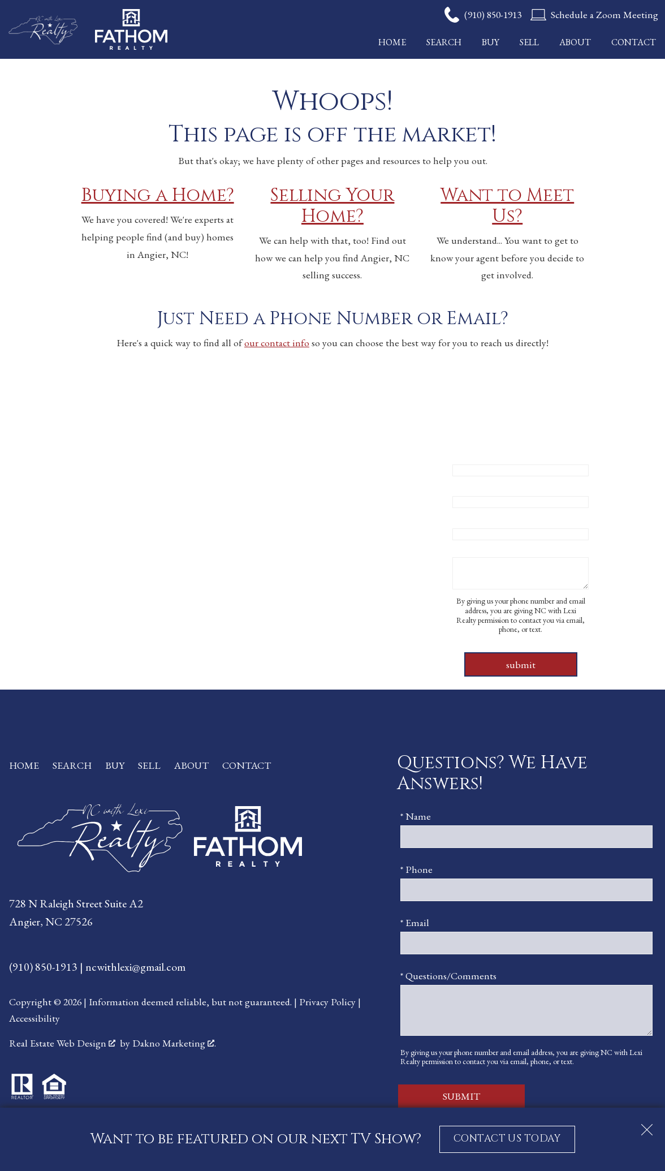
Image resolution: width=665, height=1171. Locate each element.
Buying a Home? (157, 195)
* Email (466, 516)
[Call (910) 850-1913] (482, 15)
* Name (467, 453)
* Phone (468, 485)
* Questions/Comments (500, 549)
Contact (633, 42)
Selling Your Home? (332, 206)
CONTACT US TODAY (507, 1139)
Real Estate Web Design (62, 1042)
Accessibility (34, 1017)
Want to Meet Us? (507, 206)
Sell (529, 42)
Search (443, 42)
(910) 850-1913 (44, 966)
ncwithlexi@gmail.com (135, 966)
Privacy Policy (327, 1001)
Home (392, 42)
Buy (490, 42)
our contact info (276, 342)
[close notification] (647, 1126)
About (575, 42)
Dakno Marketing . (174, 1042)
